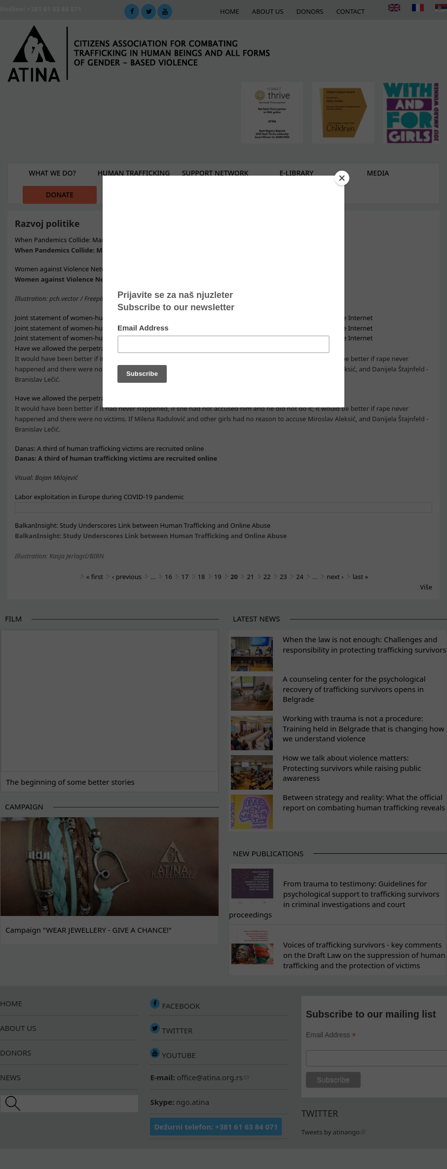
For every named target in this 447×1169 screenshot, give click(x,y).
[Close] (342, 178)
